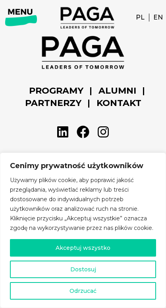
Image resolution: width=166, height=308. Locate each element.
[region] (83, 230)
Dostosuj (83, 269)
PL (140, 17)
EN (158, 17)
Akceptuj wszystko (83, 247)
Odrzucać (83, 290)
